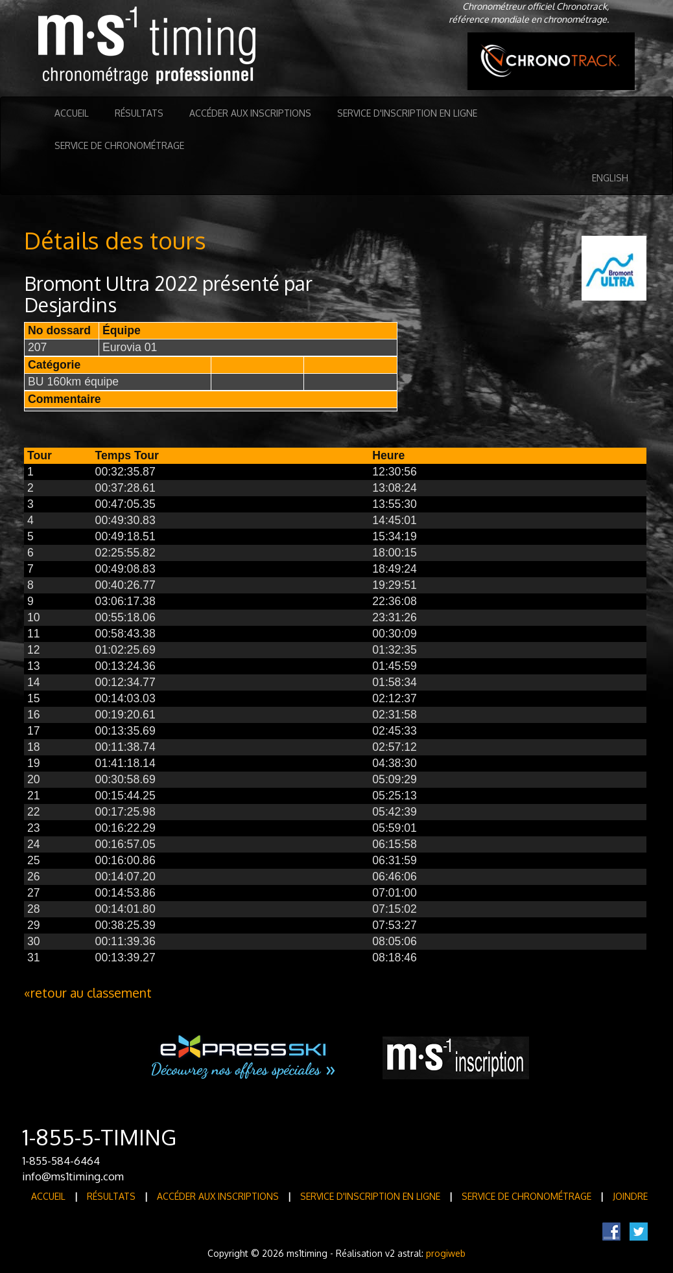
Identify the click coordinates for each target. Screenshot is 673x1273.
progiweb (446, 1253)
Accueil (71, 113)
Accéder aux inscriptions (250, 113)
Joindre (630, 1196)
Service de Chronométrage (119, 145)
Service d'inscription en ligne (407, 113)
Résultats (139, 113)
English (610, 177)
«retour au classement (88, 993)
